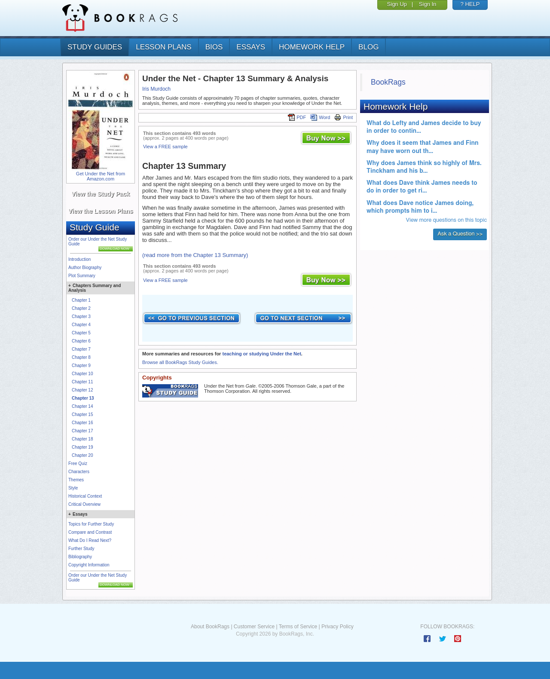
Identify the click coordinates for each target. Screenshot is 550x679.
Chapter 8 (81, 357)
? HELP (470, 4)
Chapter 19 (82, 447)
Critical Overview (84, 504)
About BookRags (210, 627)
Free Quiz (77, 463)
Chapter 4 (81, 324)
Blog (368, 47)
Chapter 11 (82, 381)
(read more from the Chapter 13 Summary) (195, 255)
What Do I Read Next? (89, 540)
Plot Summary (81, 275)
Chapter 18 (82, 439)
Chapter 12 (82, 390)
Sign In (427, 4)
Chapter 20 (82, 455)
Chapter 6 (81, 341)
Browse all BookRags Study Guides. (180, 362)
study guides (94, 47)
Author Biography (84, 267)
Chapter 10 (82, 373)
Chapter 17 (82, 430)
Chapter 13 (83, 398)
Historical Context (85, 496)
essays (250, 47)
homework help (312, 47)
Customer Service (254, 627)
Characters (78, 471)
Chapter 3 (81, 316)
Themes (76, 479)
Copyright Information (89, 565)
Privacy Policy (337, 627)
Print (343, 117)
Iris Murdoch (156, 89)
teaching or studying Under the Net (261, 353)
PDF (297, 117)
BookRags (388, 82)
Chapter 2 (81, 308)
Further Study (81, 548)
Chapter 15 (82, 414)
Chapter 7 (81, 349)
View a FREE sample (165, 146)
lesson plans (163, 47)
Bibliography (80, 556)
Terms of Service (298, 627)
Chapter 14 (82, 406)
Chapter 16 (82, 422)
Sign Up (397, 4)
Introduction (79, 259)
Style (73, 488)
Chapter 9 (81, 365)
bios (214, 47)
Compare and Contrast (90, 532)
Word (320, 117)
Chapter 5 (81, 332)
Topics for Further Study (91, 524)
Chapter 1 (81, 300)
